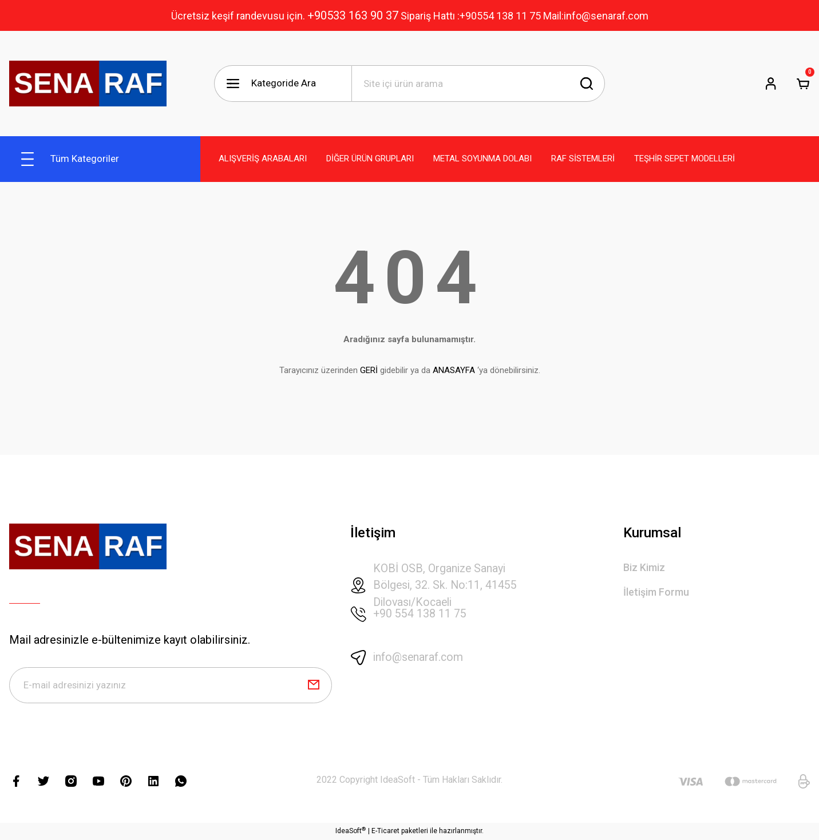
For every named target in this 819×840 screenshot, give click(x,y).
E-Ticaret (385, 832)
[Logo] (88, 83)
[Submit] (313, 685)
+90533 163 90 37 (352, 15)
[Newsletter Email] (170, 685)
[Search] (478, 83)
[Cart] (803, 83)
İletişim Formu (656, 593)
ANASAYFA (454, 370)
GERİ (369, 370)
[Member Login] (771, 83)
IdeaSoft (350, 831)
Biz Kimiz (644, 568)
